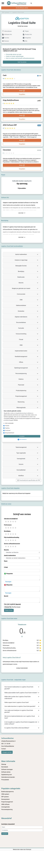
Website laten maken (18, 849)
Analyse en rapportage (27, 260)
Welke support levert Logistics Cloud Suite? (16, 702)
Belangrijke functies (27, 266)
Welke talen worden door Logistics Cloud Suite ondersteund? (17, 697)
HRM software (5, 804)
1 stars (6, 521)
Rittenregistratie (28, 408)
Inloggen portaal (7, 752)
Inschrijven (4, 833)
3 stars (11, 521)
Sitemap (3, 764)
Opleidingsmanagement (26, 368)
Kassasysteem (5, 799)
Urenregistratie (28, 459)
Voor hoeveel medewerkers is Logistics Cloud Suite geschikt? (18, 688)
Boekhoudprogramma (7, 791)
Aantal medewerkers (27, 254)
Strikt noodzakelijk (9, 423)
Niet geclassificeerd (9, 432)
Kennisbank (4, 767)
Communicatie (28, 294)
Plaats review (9, 610)
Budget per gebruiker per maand (25, 288)
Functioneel (7, 430)
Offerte (29, 362)
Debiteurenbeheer (27, 305)
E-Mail (6, 567)
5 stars (15, 521)
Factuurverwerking (27, 334)
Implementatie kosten (27, 351)
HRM (29, 345)
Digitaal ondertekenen (27, 317)
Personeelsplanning (27, 374)
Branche (29, 283)
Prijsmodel (28, 385)
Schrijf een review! (22, 668)
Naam (5, 561)
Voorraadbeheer (28, 470)
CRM (29, 300)
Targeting (7, 428)
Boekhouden (28, 277)
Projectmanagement (27, 396)
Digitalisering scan (6, 774)
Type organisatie (27, 453)
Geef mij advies (22, 62)
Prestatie (7, 425)
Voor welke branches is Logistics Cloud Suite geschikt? (19, 706)
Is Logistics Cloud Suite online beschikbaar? (16, 728)
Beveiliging (28, 271)
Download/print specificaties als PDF (28, 480)
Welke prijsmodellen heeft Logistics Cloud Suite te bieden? (20, 692)
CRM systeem (5, 794)
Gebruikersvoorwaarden (8, 777)
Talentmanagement (27, 447)
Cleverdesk (7, 150)
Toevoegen (8, 581)
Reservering (28, 402)
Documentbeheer (27, 322)
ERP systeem (5, 796)
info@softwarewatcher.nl (8, 741)
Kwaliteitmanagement (27, 356)
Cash (4, 75)
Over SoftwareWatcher (7, 746)
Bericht (6, 596)
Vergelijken (22, 94)
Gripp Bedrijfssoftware (11, 100)
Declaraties (28, 311)
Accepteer (21, 436)
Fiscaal (29, 339)
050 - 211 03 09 (5, 743)
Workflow (28, 476)
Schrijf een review (23, 26)
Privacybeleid (5, 779)
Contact (3, 749)
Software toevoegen (7, 769)
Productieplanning (27, 391)
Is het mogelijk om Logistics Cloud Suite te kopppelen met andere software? (20, 723)
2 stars (8, 521)
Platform (29, 379)
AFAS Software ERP (10, 125)
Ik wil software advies (22, 8)
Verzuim (29, 464)
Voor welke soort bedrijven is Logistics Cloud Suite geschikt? (18, 711)
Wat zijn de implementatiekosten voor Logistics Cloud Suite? (19, 717)
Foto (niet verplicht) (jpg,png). (12, 604)
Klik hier (12, 418)
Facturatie (28, 328)
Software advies (5, 772)
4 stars (13, 521)
